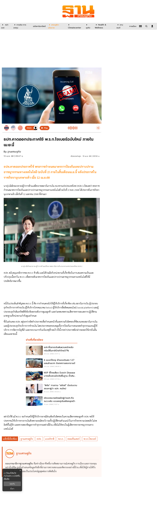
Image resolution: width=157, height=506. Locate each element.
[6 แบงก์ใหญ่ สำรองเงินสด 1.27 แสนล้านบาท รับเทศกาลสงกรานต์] (51, 363)
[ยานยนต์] (121, 26)
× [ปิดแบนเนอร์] (20, 470)
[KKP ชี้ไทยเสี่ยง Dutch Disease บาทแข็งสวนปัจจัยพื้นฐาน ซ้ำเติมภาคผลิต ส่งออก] (51, 376)
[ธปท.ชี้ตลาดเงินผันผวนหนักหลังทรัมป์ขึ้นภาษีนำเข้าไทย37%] (51, 351)
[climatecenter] (75, 26)
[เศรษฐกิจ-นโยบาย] (56, 26)
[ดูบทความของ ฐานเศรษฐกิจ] (52, 462)
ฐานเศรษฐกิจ (27, 438)
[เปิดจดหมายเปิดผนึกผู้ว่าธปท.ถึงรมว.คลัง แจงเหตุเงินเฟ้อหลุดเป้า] (51, 401)
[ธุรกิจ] (88, 26)
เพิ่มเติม (6, 479)
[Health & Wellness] (104, 26)
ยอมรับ (12, 484)
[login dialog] (152, 26)
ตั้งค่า (12, 489)
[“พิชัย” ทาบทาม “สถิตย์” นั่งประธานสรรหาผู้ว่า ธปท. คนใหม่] (51, 389)
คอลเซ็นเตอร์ (73, 438)
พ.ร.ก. (61, 438)
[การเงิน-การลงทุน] (21, 26)
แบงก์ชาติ (49, 438)
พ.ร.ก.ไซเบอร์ (90, 438)
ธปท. (39, 438)
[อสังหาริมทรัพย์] (39, 26)
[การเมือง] (132, 26)
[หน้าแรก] (6, 26)
